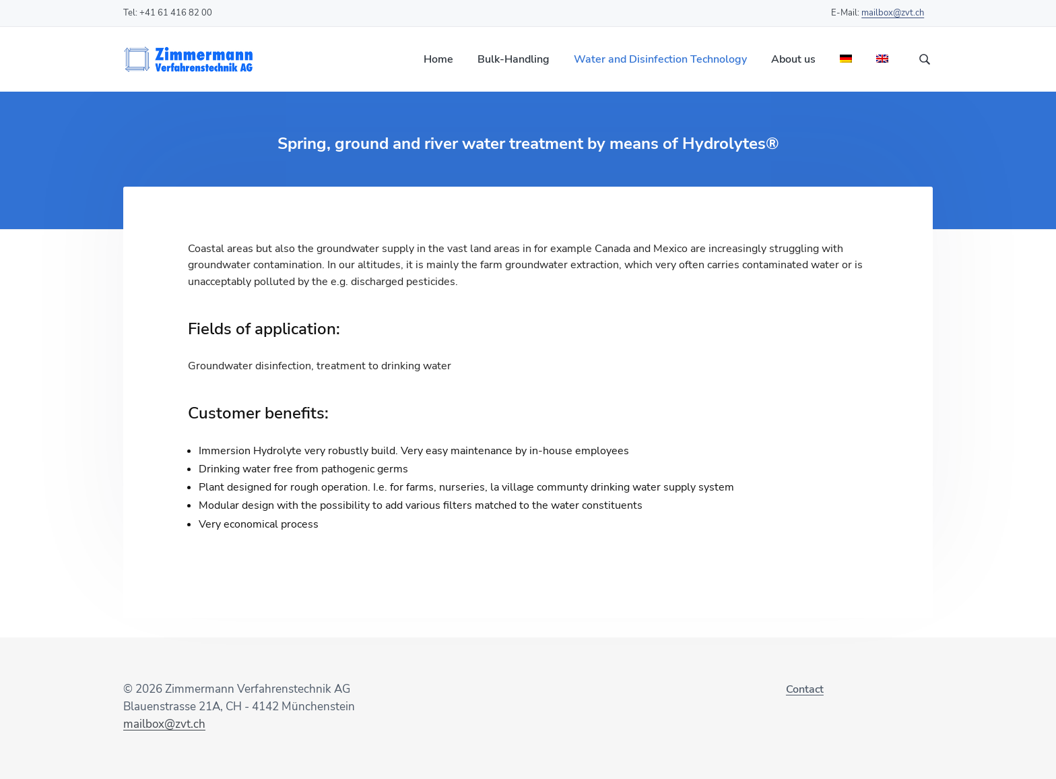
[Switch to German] (846, 59)
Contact (805, 689)
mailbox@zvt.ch (892, 13)
